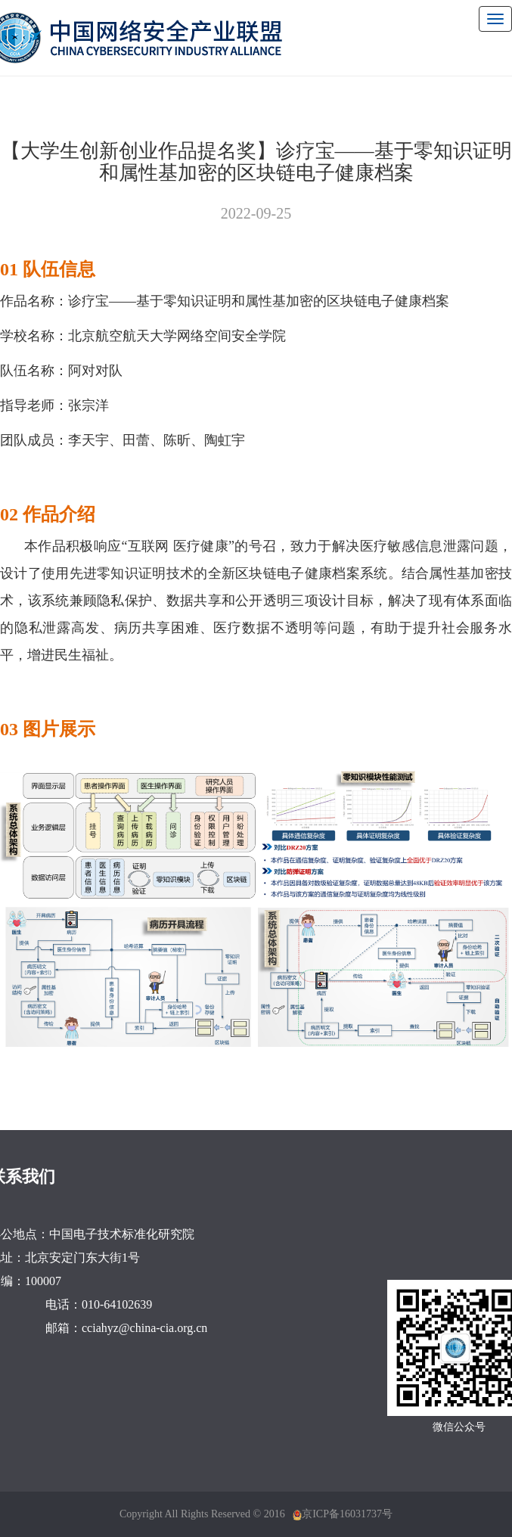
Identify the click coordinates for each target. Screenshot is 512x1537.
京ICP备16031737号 (347, 1514)
